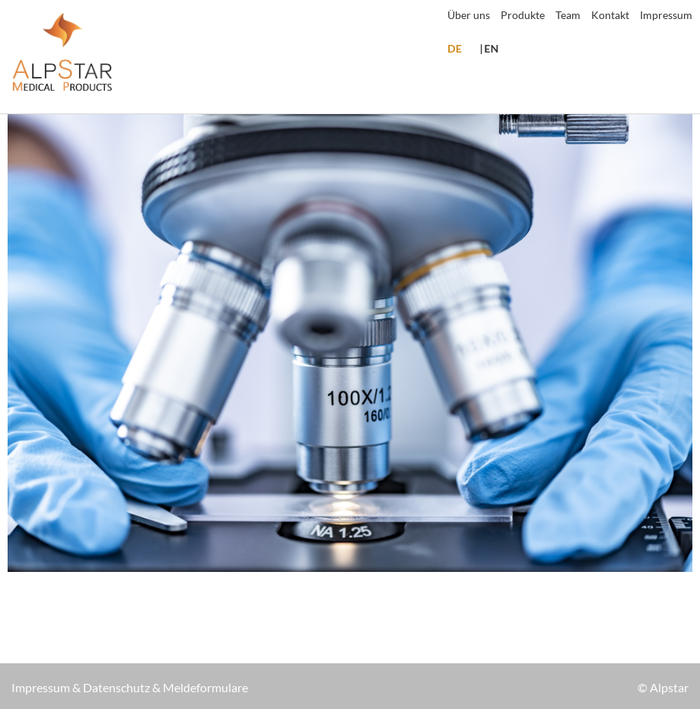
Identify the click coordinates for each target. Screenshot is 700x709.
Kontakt (610, 14)
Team (568, 14)
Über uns (468, 14)
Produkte (523, 14)
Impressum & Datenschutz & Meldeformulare (129, 687)
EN (491, 48)
